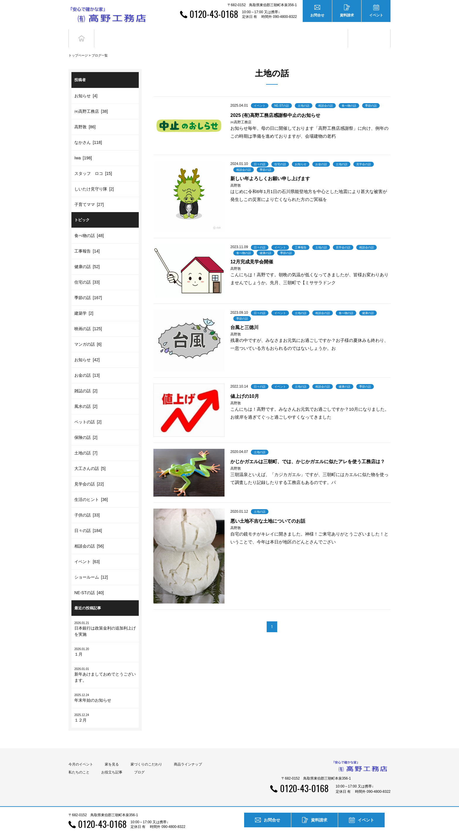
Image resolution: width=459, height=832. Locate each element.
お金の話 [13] (87, 364)
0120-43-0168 (214, 14)
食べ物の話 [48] (89, 225)
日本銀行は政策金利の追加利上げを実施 (105, 618)
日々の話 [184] (88, 520)
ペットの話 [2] (88, 411)
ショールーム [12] (91, 566)
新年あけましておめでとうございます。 (105, 664)
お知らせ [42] (87, 349)
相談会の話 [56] (89, 535)
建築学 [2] (83, 302)
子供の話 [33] (87, 504)
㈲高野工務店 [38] (91, 100)
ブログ (369, 33)
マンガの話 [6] (88, 333)
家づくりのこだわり (146, 754)
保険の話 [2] (85, 426)
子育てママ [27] (89, 193)
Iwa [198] (83, 147)
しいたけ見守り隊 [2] (94, 178)
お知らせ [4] (85, 85)
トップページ (78, 45)
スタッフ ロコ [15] (93, 162)
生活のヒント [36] (91, 489)
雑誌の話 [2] (85, 380)
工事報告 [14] (87, 240)
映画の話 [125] (88, 318)
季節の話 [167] (88, 287)
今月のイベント (80, 754)
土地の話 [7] (85, 442)
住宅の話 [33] (87, 271)
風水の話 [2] (85, 395)
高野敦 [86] (84, 116)
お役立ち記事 (327, 33)
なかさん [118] (88, 131)
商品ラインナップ (188, 754)
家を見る (112, 754)
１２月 (105, 707)
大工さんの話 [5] (90, 458)
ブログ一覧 (100, 45)
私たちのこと (79, 762)
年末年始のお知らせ (105, 687)
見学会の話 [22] (89, 473)
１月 (105, 641)
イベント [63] (87, 551)
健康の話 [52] (87, 256)
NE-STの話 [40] (89, 582)
